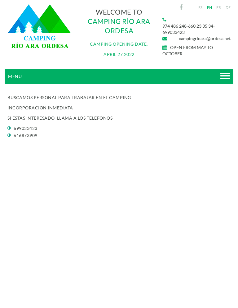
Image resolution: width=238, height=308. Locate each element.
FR (218, 8)
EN (209, 8)
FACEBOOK (181, 7)
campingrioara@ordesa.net (205, 38)
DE (228, 8)
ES (200, 8)
